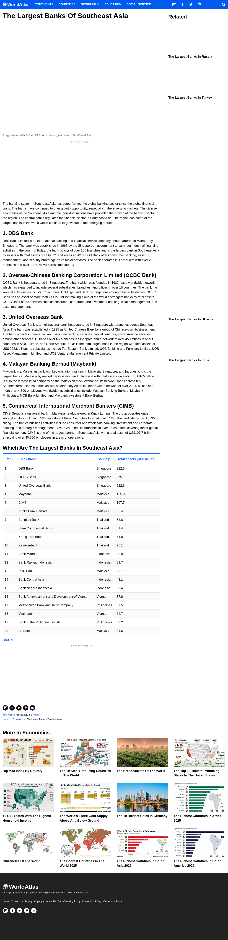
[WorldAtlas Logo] (17, 4)
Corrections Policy (92, 901)
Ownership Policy (112, 901)
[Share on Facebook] (12, 708)
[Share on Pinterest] (25, 708)
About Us (51, 901)
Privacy (28, 901)
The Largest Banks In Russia (190, 56)
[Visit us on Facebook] (12, 910)
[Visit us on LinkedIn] (34, 910)
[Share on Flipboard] (5, 708)
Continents (44, 4)
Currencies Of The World (21, 861)
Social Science (139, 4)
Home (6, 901)
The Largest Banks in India (188, 360)
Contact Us (17, 901)
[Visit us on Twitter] (19, 910)
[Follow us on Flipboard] (5, 910)
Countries (67, 4)
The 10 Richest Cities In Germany (142, 816)
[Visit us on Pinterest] (26, 910)
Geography (90, 4)
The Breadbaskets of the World (141, 771)
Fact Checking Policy (69, 901)
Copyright (39, 901)
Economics (36, 715)
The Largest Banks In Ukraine (190, 319)
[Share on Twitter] (19, 708)
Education (113, 4)
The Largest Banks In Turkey (190, 97)
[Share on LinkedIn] (32, 708)
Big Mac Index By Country (22, 771)
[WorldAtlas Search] (223, 4)
